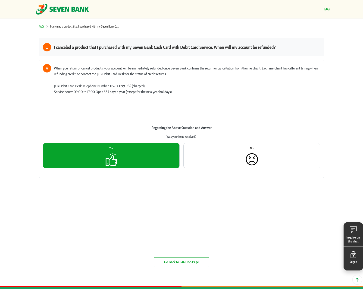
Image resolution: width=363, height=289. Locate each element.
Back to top (357, 279)
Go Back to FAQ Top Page (181, 262)
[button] (353, 234)
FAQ (41, 26)
